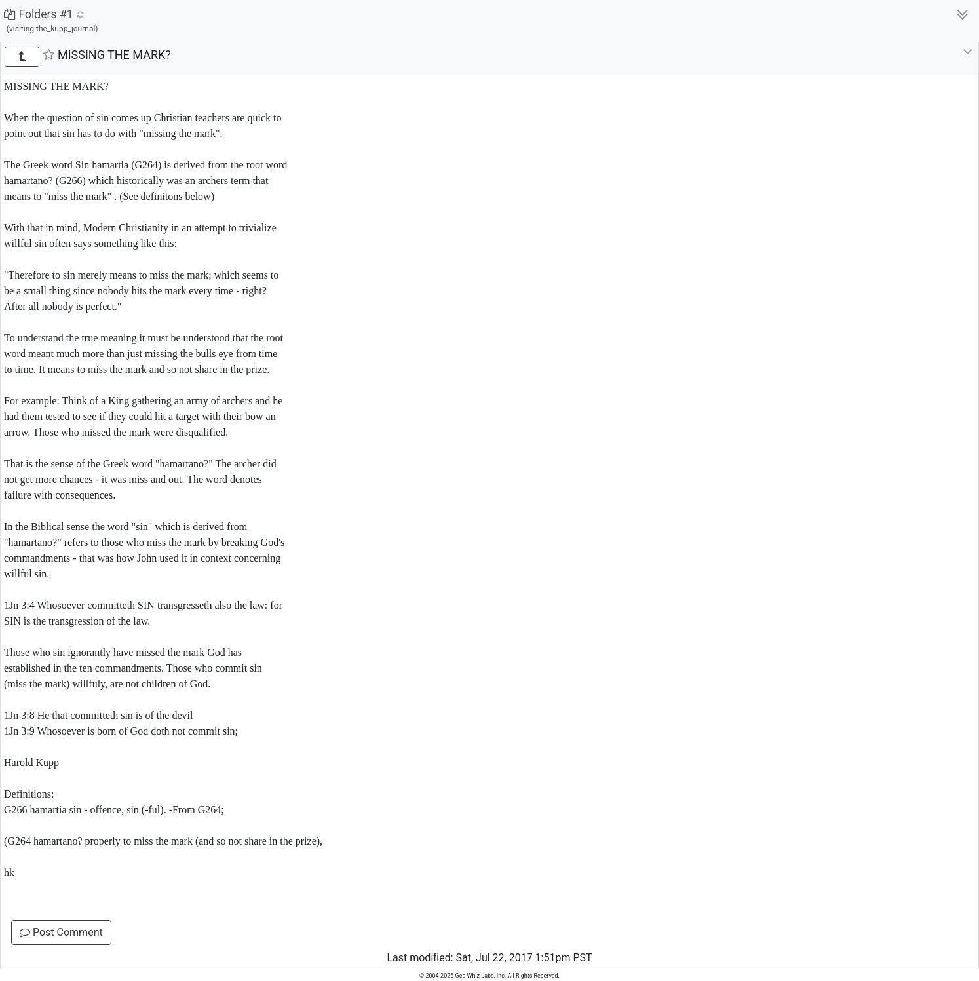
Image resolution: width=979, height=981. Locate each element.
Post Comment (61, 932)
